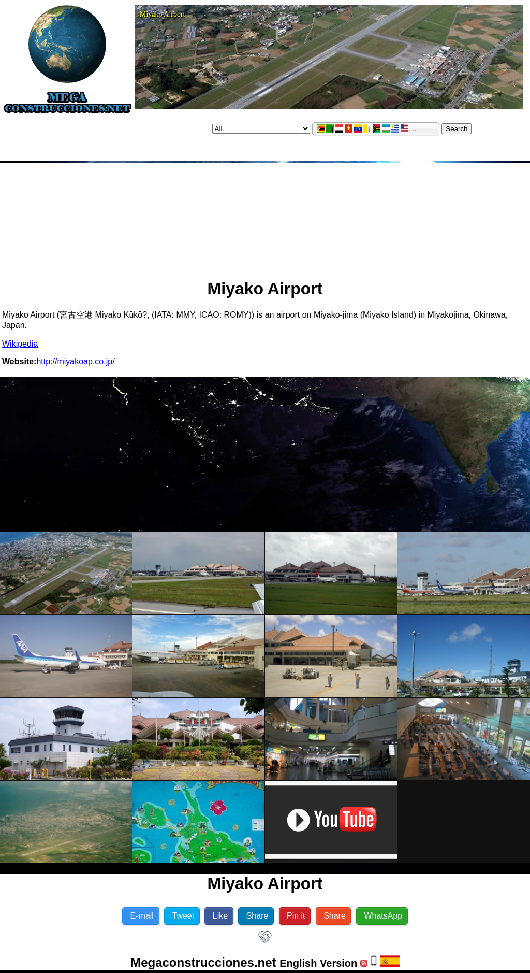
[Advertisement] (265, 216)
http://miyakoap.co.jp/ (75, 361)
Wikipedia (20, 343)
